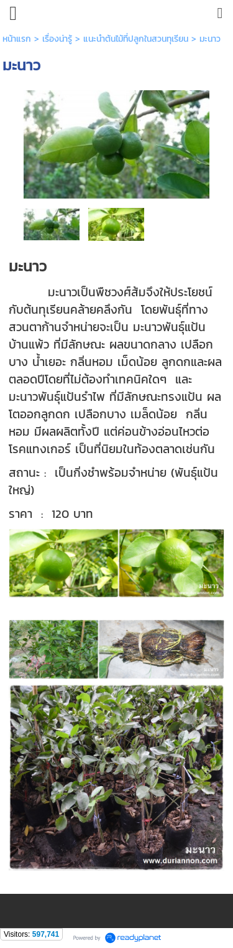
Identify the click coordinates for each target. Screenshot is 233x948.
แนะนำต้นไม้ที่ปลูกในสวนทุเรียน (135, 38)
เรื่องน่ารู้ (57, 38)
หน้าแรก (16, 38)
